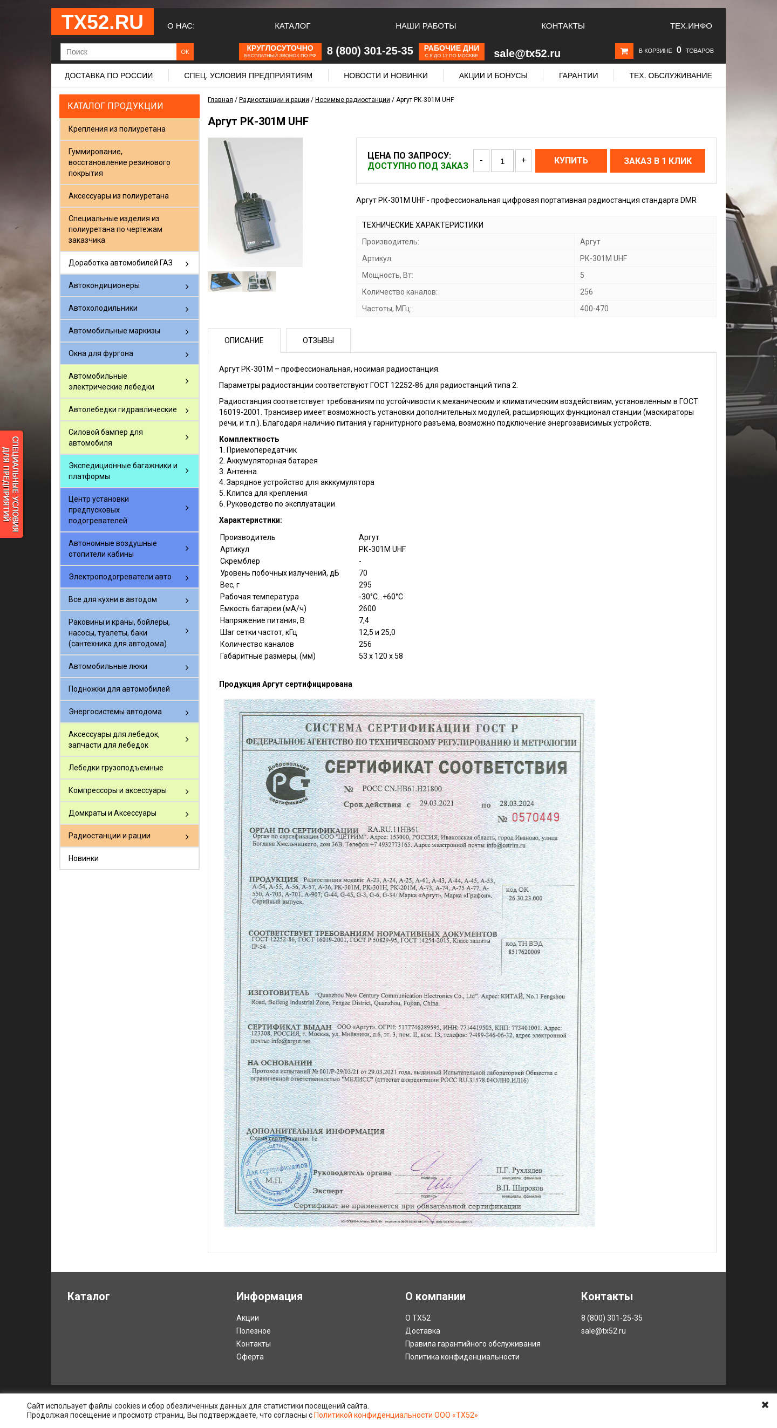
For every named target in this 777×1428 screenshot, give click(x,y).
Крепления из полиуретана (117, 129)
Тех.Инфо (691, 25)
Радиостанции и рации (110, 835)
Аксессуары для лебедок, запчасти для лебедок (114, 739)
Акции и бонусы (493, 75)
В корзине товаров (676, 50)
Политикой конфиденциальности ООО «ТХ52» (396, 1415)
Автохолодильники (103, 308)
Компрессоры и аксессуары (118, 790)
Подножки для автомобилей (119, 689)
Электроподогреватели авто (120, 576)
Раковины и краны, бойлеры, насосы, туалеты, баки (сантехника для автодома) (119, 633)
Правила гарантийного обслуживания (473, 1344)
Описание (244, 340)
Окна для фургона (101, 353)
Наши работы (426, 25)
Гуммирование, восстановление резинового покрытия (120, 162)
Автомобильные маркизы (114, 330)
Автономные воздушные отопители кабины (113, 548)
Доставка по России (109, 75)
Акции (247, 1318)
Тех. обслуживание (670, 75)
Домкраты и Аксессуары (112, 813)
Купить (571, 160)
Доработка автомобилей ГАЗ (121, 262)
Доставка (422, 1331)
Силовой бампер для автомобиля (106, 437)
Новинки (84, 858)
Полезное (253, 1331)
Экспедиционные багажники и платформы (123, 471)
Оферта (250, 1356)
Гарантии (578, 75)
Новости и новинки (386, 75)
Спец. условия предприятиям (248, 75)
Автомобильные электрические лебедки (111, 381)
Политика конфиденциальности (462, 1356)
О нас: (181, 25)
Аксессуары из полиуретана (119, 196)
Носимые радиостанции (352, 100)
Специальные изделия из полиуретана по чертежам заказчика (115, 229)
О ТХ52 (418, 1318)
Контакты (563, 25)
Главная (220, 100)
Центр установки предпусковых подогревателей (99, 510)
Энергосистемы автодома (115, 711)
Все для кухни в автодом (113, 599)
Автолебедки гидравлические (123, 409)
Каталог (292, 25)
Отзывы (318, 340)
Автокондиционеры (104, 285)
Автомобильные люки (108, 666)
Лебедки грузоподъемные (116, 767)
